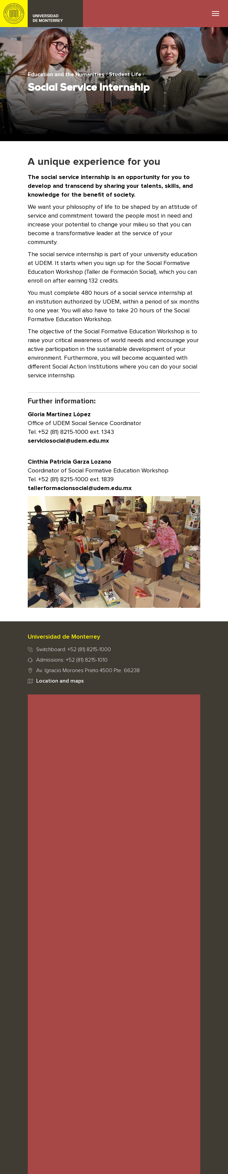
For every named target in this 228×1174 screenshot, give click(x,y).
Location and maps (60, 681)
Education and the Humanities (66, 74)
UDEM (41, 13)
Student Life (125, 74)
